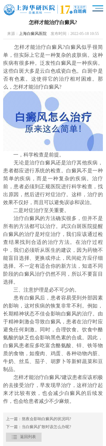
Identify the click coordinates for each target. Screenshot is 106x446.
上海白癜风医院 (33, 34)
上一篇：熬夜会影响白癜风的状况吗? (38, 419)
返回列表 (24, 437)
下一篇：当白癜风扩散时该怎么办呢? (38, 427)
